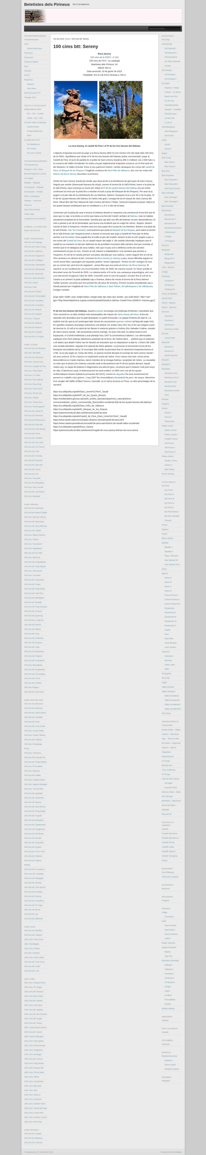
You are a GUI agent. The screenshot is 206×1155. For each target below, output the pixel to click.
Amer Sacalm (170, 647)
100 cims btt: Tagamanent (35, 825)
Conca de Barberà (169, 294)
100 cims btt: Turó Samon (34, 887)
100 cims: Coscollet (32, 478)
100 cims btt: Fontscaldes (34, 296)
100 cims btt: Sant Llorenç (35, 713)
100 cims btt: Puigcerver (34, 256)
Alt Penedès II (170, 79)
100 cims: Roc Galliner (33, 380)
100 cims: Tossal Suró (33, 402)
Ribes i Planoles (171, 556)
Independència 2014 (32, 109)
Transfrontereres (31, 165)
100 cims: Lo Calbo (32, 375)
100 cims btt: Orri (31, 474)
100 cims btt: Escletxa (33, 892)
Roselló (168, 1004)
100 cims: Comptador (33, 544)
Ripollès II (169, 551)
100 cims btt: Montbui (33, 930)
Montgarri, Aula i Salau (33, 169)
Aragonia (165, 900)
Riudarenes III (170, 617)
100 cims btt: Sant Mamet (34, 429)
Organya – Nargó (172, 88)
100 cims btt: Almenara (33, 357)
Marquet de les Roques (123, 230)
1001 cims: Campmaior (33, 1081)
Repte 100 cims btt (32, 230)
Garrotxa (165, 312)
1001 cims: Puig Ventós (34, 1063)
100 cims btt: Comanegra (34, 674)
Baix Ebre (166, 171)
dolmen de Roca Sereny (65, 174)
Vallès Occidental (172, 696)
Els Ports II (169, 494)
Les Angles (28, 178)
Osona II (168, 417)
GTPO (26, 75)
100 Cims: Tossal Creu (33, 362)
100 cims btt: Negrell (32, 309)
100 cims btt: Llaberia (33, 935)
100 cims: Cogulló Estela (34, 780)
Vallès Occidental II (172, 704)
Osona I (168, 413)
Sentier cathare (168, 1008)
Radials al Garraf (172, 1069)
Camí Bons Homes (32, 210)
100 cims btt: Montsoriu (33, 508)
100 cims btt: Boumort (33, 460)
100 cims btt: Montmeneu (34, 420)
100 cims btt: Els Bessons (35, 348)
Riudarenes (169, 608)
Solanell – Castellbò (173, 109)
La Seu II (168, 122)
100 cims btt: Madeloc (33, 1138)
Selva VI (168, 591)
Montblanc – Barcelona (171, 801)
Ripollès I (168, 547)
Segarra (165, 529)
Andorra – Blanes (169, 747)
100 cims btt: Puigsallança (35, 562)
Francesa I (28, 53)
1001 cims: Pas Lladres (34, 1041)
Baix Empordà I (171, 180)
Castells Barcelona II (170, 838)
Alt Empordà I (170, 48)
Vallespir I (169, 965)
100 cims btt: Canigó (32, 1133)
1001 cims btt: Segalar (33, 1010)
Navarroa (165, 888)
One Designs (176, 1152)
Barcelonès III (170, 223)
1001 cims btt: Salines (33, 1001)
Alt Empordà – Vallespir (34, 187)
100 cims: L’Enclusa (32, 753)
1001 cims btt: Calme (33, 1032)
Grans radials (170, 1065)
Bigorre (168, 952)
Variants (30, 84)
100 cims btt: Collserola (34, 798)
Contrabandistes (171, 105)
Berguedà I (169, 254)
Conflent (168, 995)
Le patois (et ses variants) (35, 218)
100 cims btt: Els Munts (33, 834)
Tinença (168, 520)
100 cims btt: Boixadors (34, 820)
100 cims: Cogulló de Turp (35, 366)
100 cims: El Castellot (33, 766)
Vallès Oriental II (168, 691)
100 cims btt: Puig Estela (34, 589)
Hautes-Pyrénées (169, 947)
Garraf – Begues (168, 303)
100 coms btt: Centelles (34, 874)
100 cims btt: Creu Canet (34, 726)
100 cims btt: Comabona (34, 869)
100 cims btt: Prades (32, 292)
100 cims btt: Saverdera (34, 580)
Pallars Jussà (167, 426)
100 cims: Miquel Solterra (34, 535)
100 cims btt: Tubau (32, 584)
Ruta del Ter (167, 814)
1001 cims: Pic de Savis (34, 1072)
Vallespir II (169, 969)
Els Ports (165, 486)
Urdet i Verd (170, 665)
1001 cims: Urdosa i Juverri (35, 1117)
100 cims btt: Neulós (32, 625)
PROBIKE (166, 1081)
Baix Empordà (168, 175)
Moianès (165, 360)
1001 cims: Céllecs (32, 948)
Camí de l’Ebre (171, 787)
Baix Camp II (170, 166)
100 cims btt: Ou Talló (33, 553)
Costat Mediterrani (34, 131)
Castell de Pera (74, 240)
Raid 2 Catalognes (32, 196)
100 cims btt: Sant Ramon (35, 807)
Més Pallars (169, 469)
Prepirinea (28, 80)
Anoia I (167, 144)
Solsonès (165, 652)
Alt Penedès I (170, 74)
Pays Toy (168, 956)
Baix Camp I (170, 162)
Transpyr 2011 (30, 97)
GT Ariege (166, 774)
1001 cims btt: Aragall (33, 1018)
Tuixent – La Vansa (173, 92)
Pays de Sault (170, 925)
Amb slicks (31, 88)
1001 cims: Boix (30, 1090)
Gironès (165, 333)
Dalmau (133, 216)
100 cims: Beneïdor (32, 496)
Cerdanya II (169, 285)
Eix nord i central (34, 153)
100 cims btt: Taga (31, 647)
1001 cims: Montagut (33, 1054)
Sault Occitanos (171, 934)
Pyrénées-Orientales (170, 960)
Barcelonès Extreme (173, 228)
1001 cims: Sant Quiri (33, 1005)
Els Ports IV (169, 503)
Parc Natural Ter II (172, 564)
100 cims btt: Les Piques (34, 492)
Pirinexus (28, 205)
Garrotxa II (169, 320)
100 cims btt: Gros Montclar (35, 526)
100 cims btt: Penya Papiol (35, 762)
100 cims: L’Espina (32, 318)
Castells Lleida (168, 847)
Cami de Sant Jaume (170, 779)
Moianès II (166, 364)
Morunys (168, 660)
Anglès (167, 630)
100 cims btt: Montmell (33, 274)
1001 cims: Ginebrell (32, 1099)
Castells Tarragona (169, 856)
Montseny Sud (171, 382)
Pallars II (168, 465)
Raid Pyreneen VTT (32, 93)
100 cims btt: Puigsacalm (34, 669)
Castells (165, 829)
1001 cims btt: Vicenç (33, 1023)
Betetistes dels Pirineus (47, 4)
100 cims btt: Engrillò (33, 314)
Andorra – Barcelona (170, 734)
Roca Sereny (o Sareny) (109, 258)
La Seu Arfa (169, 118)
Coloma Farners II (172, 599)
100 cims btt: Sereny (32, 896)
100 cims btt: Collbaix (33, 740)
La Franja (166, 761)
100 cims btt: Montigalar (34, 598)
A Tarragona (170, 241)
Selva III (168, 578)
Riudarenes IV (170, 621)
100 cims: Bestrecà (32, 557)
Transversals (167, 725)
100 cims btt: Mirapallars (34, 483)
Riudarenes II (170, 612)
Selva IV (168, 582)
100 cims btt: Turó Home (34, 962)
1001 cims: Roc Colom (33, 996)
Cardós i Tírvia (171, 461)
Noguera (165, 404)
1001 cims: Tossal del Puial (35, 1108)
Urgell (164, 682)
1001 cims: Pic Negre (33, 987)
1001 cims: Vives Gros (33, 939)
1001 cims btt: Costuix (33, 1059)
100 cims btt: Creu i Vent (34, 851)
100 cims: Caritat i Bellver (34, 735)
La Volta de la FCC (32, 140)
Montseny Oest (171, 373)
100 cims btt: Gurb (31, 722)
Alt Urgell (165, 83)
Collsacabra (170, 421)
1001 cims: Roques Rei (33, 1068)
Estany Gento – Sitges (171, 730)
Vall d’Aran (166, 713)
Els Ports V (169, 507)
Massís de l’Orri (171, 96)
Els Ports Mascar (172, 512)
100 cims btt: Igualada (33, 793)
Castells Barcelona (169, 833)
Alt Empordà (167, 44)
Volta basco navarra (170, 877)
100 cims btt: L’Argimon (34, 620)
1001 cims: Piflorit (31, 1077)
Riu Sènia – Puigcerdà (171, 743)
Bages (164, 153)
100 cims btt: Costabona (34, 660)
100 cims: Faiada (31, 398)
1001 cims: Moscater (32, 1086)
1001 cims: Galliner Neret (34, 1104)
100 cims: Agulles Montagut (35, 784)
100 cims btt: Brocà (32, 910)
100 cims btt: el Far (32, 678)
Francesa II (28, 57)
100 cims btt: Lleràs (32, 469)
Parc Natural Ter (171, 560)
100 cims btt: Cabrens (33, 1142)
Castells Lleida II (168, 851)
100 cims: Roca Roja (32, 384)
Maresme (165, 342)
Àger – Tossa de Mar (170, 739)
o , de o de (118, 286)
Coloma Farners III (172, 604)
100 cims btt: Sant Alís (33, 465)
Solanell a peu (170, 114)
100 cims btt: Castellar (33, 717)
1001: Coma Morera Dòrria (35, 1027)
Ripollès (165, 543)
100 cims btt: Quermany (34, 521)
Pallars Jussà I (171, 430)
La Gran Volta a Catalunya (35, 122)
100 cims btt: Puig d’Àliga (34, 811)
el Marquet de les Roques (71, 170)
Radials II (168, 1060)
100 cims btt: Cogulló (33, 816)
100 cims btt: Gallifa (32, 775)
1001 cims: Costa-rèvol (33, 1113)
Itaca (26, 66)
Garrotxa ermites (172, 329)
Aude (164, 921)
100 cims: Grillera (31, 539)
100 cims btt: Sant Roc (33, 593)
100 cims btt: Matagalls (33, 878)
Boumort (165, 245)
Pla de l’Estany (168, 474)
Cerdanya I (169, 281)
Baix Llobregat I (171, 197)
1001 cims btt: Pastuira (33, 992)
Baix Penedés (167, 206)
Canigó (165, 272)
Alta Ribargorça (168, 127)
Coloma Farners (171, 595)
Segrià (164, 534)
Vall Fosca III (170, 452)
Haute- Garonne (168, 943)
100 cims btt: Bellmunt (33, 708)
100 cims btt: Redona (33, 327)
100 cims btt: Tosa (31, 634)
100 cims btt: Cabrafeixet (34, 265)
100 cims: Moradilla (32, 353)
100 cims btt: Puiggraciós (34, 829)
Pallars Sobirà (167, 456)
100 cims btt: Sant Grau (34, 692)
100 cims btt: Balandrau (34, 651)
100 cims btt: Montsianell (34, 269)
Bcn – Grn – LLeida (35, 114)
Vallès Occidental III (173, 709)
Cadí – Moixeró (168, 267)
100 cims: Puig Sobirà (33, 371)
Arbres (164, 860)
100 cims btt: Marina (32, 802)
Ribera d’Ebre (167, 538)
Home (67, 39)
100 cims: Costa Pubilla (34, 731)
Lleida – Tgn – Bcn (35, 118)
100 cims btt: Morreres (33, 415)
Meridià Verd (167, 765)
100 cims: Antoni (31, 283)
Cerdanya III (170, 289)
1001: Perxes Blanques (33, 1036)
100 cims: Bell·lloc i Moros (35, 517)
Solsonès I (169, 656)
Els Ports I (169, 490)
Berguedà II (169, 258)
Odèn (167, 669)
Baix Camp (166, 158)
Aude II (167, 938)
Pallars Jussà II (171, 434)
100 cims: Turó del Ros (33, 789)
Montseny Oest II (172, 377)
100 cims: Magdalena (33, 548)
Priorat (164, 525)
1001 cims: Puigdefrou (33, 1050)
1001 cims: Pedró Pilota (34, 957)
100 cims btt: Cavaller (33, 332)
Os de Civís (169, 101)
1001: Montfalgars (31, 944)
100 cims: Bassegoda (33, 665)
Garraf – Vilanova (169, 307)
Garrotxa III (169, 325)
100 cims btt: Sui (31, 914)
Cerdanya (166, 276)
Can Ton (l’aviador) (77, 230)
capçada (120, 374)
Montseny (166, 369)
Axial (26, 44)
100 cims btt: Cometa (33, 456)
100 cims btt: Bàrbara (33, 323)
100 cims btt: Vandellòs (33, 300)
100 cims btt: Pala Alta (33, 424)
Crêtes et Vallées (31, 62)
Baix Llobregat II (171, 201)
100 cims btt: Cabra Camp (35, 247)
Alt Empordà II (170, 53)
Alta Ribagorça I (171, 131)
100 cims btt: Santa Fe (33, 411)
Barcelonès (166, 210)
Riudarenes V (170, 625)
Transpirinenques (31, 39)
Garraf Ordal (167, 298)
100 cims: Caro (30, 287)
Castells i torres (171, 439)
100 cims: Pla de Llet (33, 393)
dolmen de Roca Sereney (134, 265)
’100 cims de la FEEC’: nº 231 (104, 57)
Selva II (165, 573)
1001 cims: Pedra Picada (34, 1045)
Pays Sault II (170, 930)
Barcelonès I (170, 215)
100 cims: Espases (32, 771)
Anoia (164, 140)
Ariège (164, 912)
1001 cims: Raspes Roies (34, 983)
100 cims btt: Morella (32, 838)
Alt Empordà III (171, 57)
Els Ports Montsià (172, 516)
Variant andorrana (34, 48)
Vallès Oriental (168, 687)
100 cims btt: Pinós (32, 433)
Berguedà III (170, 263)
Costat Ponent (33, 127)
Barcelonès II (170, 219)
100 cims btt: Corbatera (34, 305)
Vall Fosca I (169, 443)
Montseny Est (170, 386)
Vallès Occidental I (172, 700)
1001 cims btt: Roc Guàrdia (35, 1014)
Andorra (165, 1020)
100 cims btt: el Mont (32, 683)
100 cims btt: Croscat (33, 611)
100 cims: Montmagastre (34, 406)
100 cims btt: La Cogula (34, 336)
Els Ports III (169, 499)
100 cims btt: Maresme (33, 704)
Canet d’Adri (170, 338)
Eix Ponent (31, 149)
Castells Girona (168, 842)
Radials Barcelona (169, 1056)
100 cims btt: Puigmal (33, 656)
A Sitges (168, 236)
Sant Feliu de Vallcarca (118, 170)
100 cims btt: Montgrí (33, 602)
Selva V (168, 586)
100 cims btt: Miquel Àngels (35, 512)
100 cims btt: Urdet (32, 966)
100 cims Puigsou (31, 687)
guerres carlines (124, 321)
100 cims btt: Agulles (32, 847)
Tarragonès (166, 673)
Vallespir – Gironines (32, 201)
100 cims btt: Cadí (31, 451)
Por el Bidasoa (168, 872)
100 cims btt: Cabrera (33, 856)
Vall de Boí (169, 135)
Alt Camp (165, 39)
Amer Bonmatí (171, 643)
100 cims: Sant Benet (33, 571)
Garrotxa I (169, 316)
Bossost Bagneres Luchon (35, 174)
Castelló (165, 1032)
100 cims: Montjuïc (32, 953)
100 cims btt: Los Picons (34, 447)
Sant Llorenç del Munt (128, 314)
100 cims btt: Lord (31, 971)
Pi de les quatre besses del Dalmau (120, 188)
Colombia (166, 1044)
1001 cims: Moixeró (32, 1095)
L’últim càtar (29, 214)
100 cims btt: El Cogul (33, 905)
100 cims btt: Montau (33, 883)
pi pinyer (99, 311)
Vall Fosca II (170, 447)
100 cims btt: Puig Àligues (35, 566)
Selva (164, 569)
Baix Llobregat (168, 193)
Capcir (167, 991)
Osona (164, 408)
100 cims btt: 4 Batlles (33, 438)
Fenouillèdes (170, 1000)
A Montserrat (170, 232)
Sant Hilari (169, 638)
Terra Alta (166, 678)
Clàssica (27, 71)
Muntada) (69, 237)
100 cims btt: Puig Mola (34, 842)
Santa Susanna (171, 355)
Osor (167, 634)
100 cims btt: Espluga (33, 242)
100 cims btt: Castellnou (34, 901)
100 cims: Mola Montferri (34, 278)
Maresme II (169, 351)
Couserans (169, 917)
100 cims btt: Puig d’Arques (35, 607)
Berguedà (166, 250)
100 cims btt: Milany (32, 629)
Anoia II (168, 149)
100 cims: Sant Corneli (33, 487)
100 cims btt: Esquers (33, 642)
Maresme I (169, 347)
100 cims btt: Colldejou (33, 260)
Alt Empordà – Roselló (33, 192)
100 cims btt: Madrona (33, 919)
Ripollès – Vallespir (32, 183)
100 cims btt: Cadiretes (33, 638)
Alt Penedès (167, 70)
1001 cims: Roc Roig (32, 1122)
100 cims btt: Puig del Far (34, 757)
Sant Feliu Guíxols (172, 188)
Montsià (165, 399)
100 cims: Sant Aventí (33, 389)
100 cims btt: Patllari (32, 530)
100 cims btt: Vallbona (33, 251)
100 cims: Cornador (32, 575)
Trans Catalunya (168, 770)
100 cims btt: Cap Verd (33, 442)
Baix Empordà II (171, 184)
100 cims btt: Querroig (33, 616)
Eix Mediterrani (33, 144)
